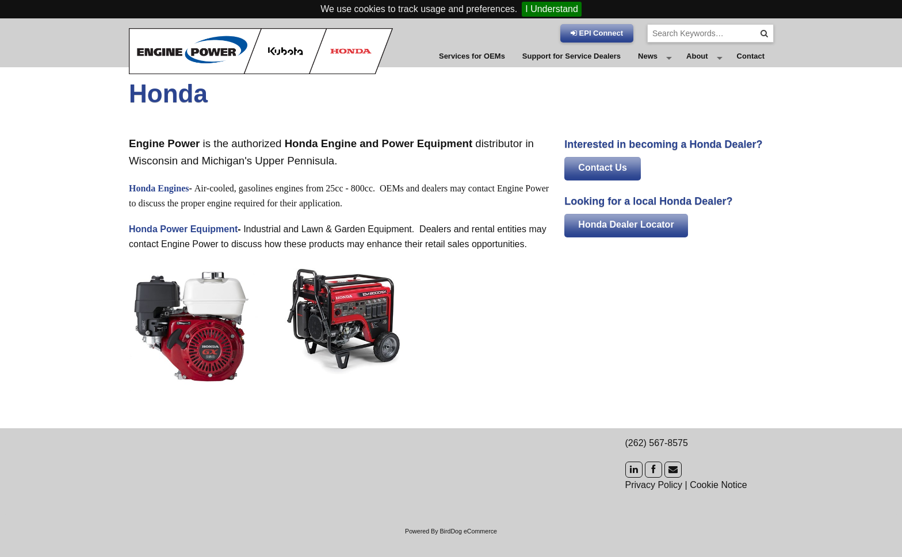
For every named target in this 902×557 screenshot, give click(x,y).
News (648, 67)
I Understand (551, 9)
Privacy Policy (654, 505)
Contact (751, 67)
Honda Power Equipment (183, 250)
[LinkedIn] (634, 491)
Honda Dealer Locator (626, 246)
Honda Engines (159, 209)
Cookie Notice (718, 505)
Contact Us (602, 189)
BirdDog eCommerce (468, 552)
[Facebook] (653, 491)
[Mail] (673, 491)
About (697, 67)
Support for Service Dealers (571, 67)
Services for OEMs (472, 67)
